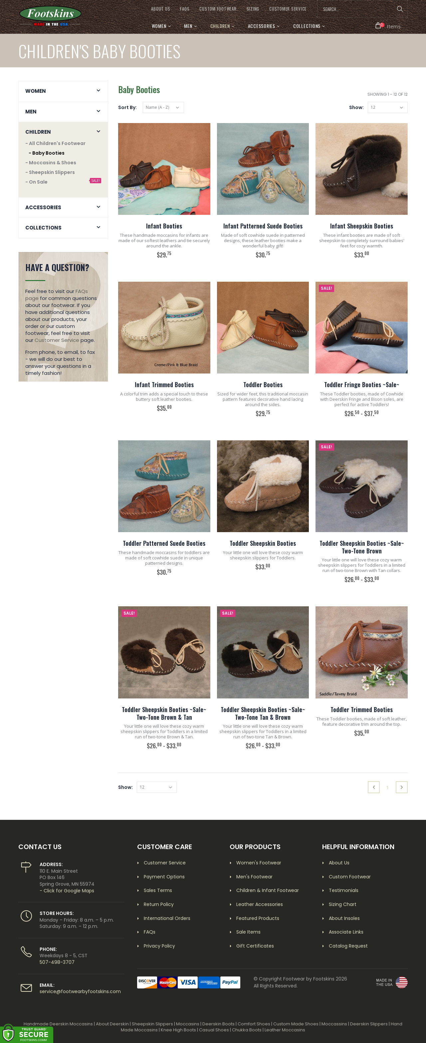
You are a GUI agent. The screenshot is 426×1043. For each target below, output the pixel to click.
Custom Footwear (350, 876)
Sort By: (127, 107)
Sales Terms (158, 890)
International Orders (167, 918)
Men (188, 25)
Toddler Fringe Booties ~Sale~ (361, 384)
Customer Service (57, 340)
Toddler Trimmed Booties (361, 709)
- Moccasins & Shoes (50, 162)
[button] (388, 25)
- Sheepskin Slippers (50, 172)
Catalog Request (348, 946)
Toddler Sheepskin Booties (263, 543)
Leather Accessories (259, 904)
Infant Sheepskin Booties (361, 226)
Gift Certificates (255, 946)
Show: (356, 107)
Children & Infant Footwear (267, 890)
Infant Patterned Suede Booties (263, 226)
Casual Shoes (214, 1030)
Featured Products (257, 918)
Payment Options (164, 876)
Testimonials (343, 890)
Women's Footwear (258, 862)
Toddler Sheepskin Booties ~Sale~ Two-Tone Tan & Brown (263, 713)
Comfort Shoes (254, 1024)
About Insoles (344, 918)
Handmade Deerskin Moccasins (58, 1024)
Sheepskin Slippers (152, 1024)
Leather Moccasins (285, 1030)
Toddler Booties (263, 384)
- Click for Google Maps (67, 890)
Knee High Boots (178, 1030)
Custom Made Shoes (296, 1024)
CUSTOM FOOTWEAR (217, 9)
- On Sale (36, 182)
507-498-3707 (57, 962)
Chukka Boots (247, 1030)
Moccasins (187, 1024)
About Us (339, 862)
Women (159, 25)
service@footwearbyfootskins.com (80, 991)
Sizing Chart (342, 904)
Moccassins (334, 1024)
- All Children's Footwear (55, 143)
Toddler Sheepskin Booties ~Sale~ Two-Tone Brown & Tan (164, 713)
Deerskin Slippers (369, 1024)
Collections (306, 25)
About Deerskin (112, 1024)
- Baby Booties (47, 153)
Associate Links (346, 932)
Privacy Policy (159, 946)
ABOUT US (160, 9)
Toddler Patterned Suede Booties (164, 543)
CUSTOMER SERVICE (288, 9)
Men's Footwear (254, 876)
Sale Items (248, 932)
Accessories (261, 25)
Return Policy (159, 904)
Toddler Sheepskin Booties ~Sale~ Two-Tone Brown (362, 547)
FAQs (184, 9)
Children (220, 25)
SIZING (253, 9)
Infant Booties (164, 226)
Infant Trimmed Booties (164, 384)
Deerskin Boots (218, 1024)
